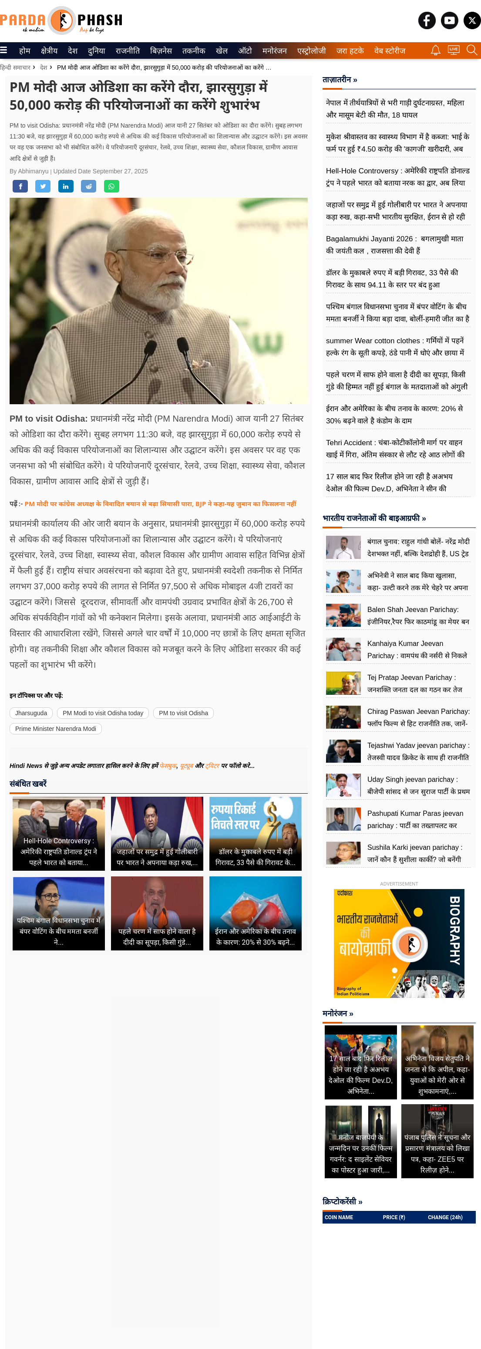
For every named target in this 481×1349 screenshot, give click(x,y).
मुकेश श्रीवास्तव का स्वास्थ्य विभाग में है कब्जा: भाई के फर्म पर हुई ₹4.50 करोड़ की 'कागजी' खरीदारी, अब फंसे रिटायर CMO (397, 149)
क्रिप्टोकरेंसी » (343, 1201)
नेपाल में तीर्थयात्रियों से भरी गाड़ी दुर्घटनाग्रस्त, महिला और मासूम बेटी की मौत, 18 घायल (395, 109)
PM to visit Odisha (183, 713)
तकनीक (192, 51)
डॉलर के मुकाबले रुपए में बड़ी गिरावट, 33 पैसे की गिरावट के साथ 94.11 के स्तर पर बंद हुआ (392, 279)
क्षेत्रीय (48, 51)
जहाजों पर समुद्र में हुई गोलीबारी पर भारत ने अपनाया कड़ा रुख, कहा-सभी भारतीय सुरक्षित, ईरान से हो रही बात (396, 217)
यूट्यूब (187, 765)
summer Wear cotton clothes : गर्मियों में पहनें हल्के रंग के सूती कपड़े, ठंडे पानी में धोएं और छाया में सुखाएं (395, 353)
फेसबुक (167, 765)
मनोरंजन (273, 51)
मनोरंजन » (338, 1013)
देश (72, 51)
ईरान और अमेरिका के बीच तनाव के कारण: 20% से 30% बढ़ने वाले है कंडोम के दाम (394, 415)
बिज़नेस (159, 51)
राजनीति (126, 51)
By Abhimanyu (30, 171)
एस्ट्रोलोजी (310, 51)
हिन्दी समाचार (15, 67)
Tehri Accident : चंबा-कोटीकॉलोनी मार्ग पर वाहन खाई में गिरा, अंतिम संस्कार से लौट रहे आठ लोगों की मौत (395, 455)
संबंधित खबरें (28, 783)
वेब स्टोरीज (387, 51)
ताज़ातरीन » (340, 79)
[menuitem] (24, 50)
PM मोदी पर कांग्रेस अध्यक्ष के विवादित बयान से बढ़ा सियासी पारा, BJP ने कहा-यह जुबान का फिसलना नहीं (160, 503)
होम (24, 51)
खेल (221, 51)
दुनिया (95, 51)
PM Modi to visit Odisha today (103, 713)
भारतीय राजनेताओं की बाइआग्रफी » (374, 518)
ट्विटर (212, 765)
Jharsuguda (31, 713)
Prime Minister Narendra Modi (55, 728)
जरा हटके (348, 51)
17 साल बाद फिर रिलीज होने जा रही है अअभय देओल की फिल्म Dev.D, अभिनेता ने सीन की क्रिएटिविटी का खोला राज (389, 489)
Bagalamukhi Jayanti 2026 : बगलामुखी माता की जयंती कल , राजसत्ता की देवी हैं (394, 245)
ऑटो (244, 51)
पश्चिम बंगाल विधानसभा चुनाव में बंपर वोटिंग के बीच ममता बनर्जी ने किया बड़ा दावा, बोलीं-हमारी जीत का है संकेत (397, 319)
